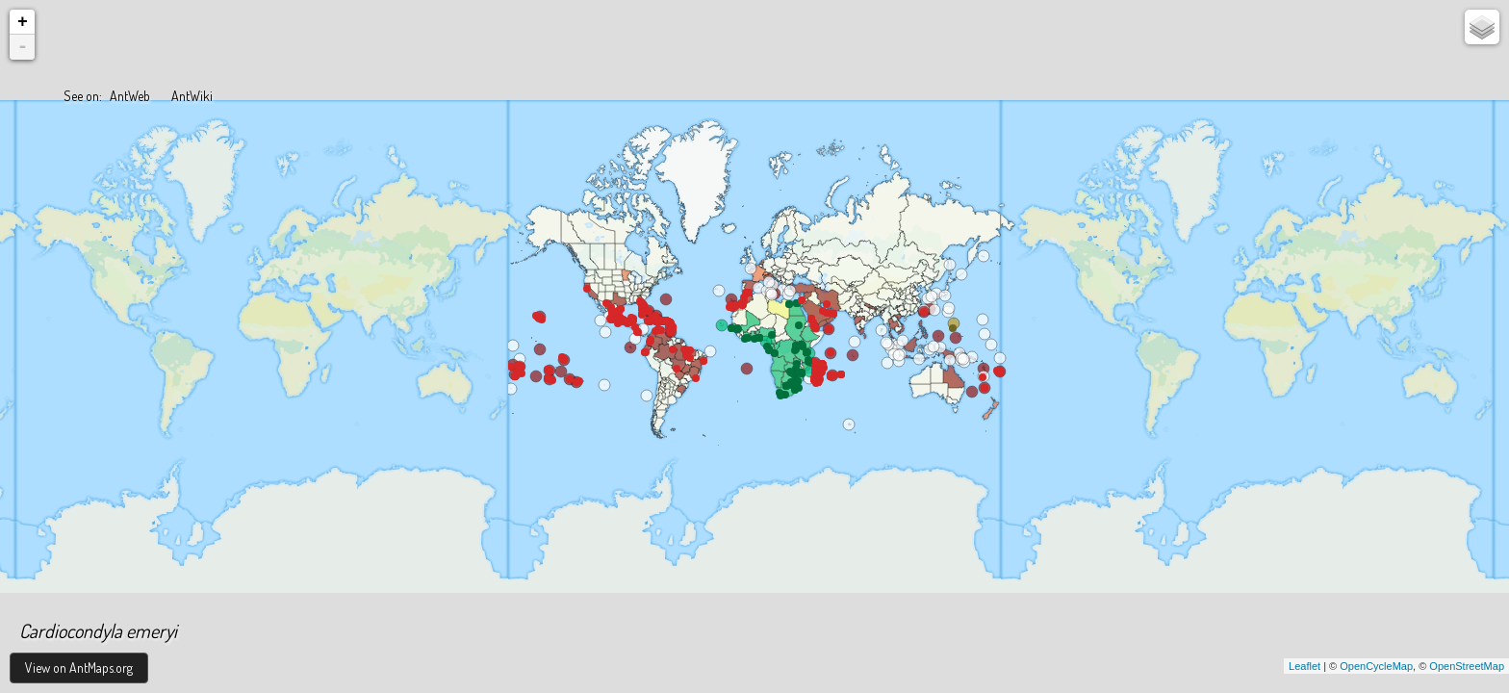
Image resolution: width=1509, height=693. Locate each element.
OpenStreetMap (1466, 666)
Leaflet (1304, 666)
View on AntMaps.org (79, 667)
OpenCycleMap (1376, 666)
